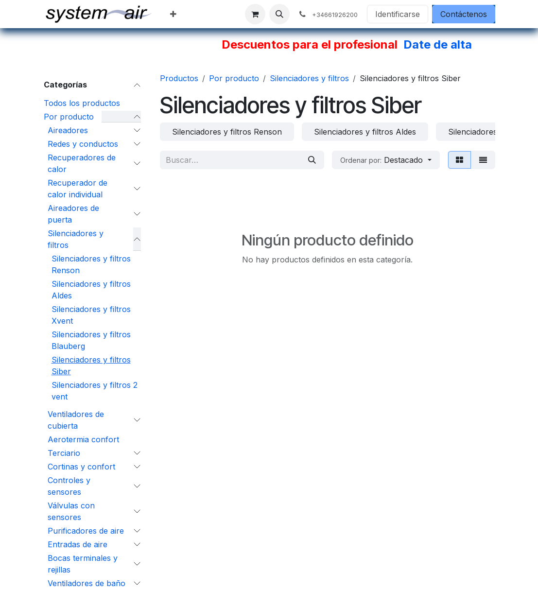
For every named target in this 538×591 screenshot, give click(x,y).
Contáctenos (463, 14)
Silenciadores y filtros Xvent (91, 315)
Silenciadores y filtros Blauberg (91, 340)
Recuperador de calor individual (77, 188)
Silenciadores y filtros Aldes (91, 289)
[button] (279, 14)
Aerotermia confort (83, 439)
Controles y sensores (69, 486)
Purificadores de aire (86, 531)
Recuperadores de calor (82, 163)
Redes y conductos (83, 144)
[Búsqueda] (312, 160)
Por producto (69, 117)
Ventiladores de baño (86, 583)
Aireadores (68, 130)
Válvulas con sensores (71, 511)
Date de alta (437, 44)
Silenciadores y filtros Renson (91, 264)
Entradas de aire (77, 544)
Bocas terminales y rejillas (83, 563)
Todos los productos (82, 103)
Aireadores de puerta (73, 214)
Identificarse (397, 14)
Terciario (64, 453)
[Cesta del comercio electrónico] (255, 14)
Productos (179, 78)
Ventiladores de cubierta (76, 420)
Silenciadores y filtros (76, 239)
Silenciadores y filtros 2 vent (95, 390)
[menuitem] (173, 14)
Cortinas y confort (81, 466)
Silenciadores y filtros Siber (91, 365)
